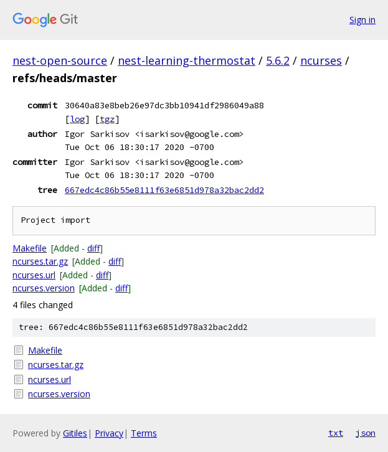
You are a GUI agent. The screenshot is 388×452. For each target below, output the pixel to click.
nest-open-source (59, 60)
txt (335, 432)
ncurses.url (33, 275)
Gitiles (75, 433)
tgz (107, 119)
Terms (144, 433)
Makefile (29, 248)
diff (93, 248)
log (77, 119)
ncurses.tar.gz (40, 261)
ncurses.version (43, 288)
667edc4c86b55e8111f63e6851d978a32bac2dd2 (164, 189)
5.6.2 (278, 60)
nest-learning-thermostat (186, 60)
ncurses (321, 60)
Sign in (362, 20)
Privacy (109, 433)
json (366, 432)
